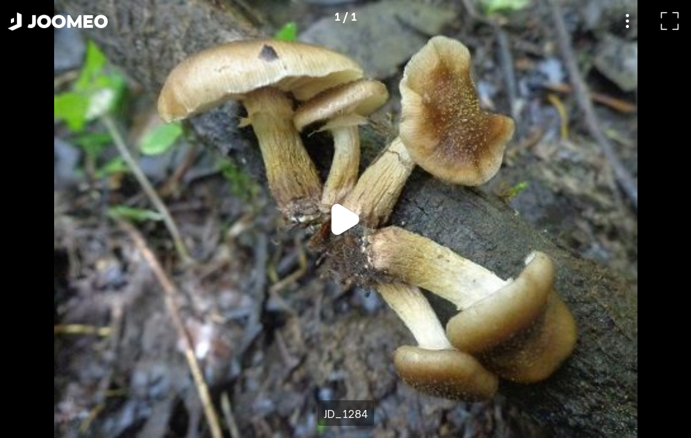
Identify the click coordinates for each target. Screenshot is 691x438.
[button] (32, 375)
